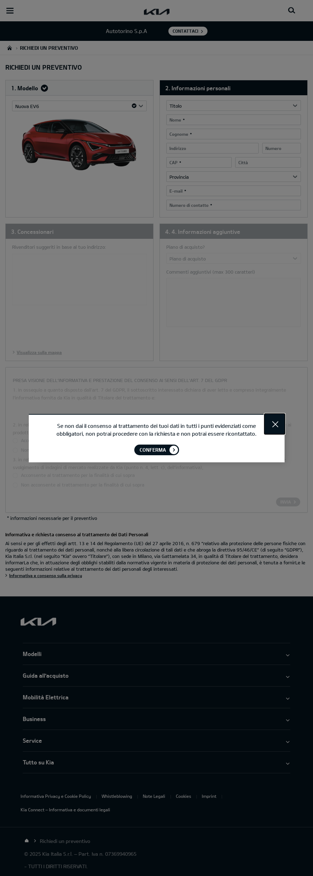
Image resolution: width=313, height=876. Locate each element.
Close (275, 424)
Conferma (153, 449)
